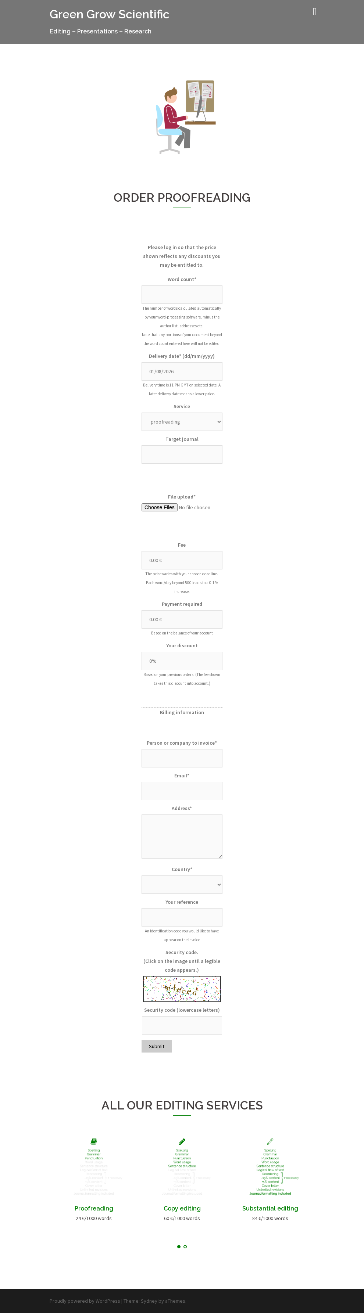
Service (182, 406)
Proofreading (94, 1208)
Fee (182, 545)
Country (182, 869)
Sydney (149, 1301)
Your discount (182, 645)
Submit (156, 1046)
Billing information (182, 712)
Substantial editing (270, 1208)
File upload (182, 496)
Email (181, 775)
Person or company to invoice (182, 743)
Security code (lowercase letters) (182, 1010)
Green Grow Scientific (109, 14)
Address (182, 808)
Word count (182, 279)
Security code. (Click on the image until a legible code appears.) (181, 961)
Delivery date (182, 356)
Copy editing (182, 1208)
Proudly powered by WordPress (85, 1301)
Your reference (181, 902)
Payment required (182, 604)
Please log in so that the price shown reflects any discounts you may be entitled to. (182, 256)
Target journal (182, 439)
